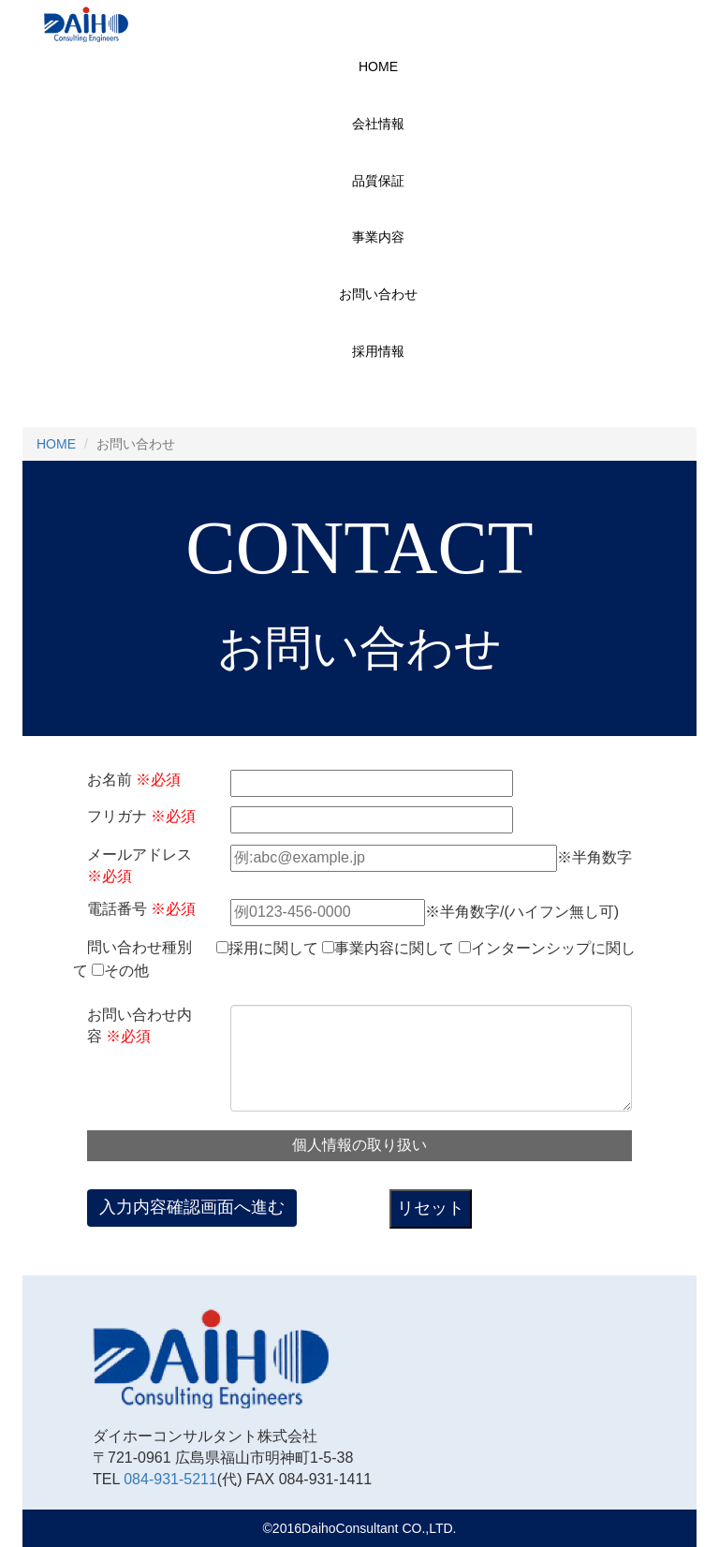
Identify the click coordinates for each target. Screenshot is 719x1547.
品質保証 (378, 180)
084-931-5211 (170, 1479)
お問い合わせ (378, 294)
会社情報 (378, 123)
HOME (378, 66)
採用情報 (378, 351)
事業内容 (378, 236)
